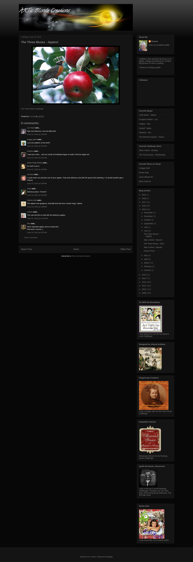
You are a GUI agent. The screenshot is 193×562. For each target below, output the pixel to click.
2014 (144, 275)
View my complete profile (159, 45)
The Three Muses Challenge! (32, 109)
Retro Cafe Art (145, 181)
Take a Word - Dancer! (153, 240)
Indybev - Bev (145, 124)
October (147, 220)
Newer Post (26, 249)
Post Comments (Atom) (81, 256)
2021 (144, 195)
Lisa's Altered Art (146, 177)
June (146, 231)
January (147, 270)
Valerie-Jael (32, 200)
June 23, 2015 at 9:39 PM (37, 207)
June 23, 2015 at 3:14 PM (37, 146)
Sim (28, 223)
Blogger (110, 557)
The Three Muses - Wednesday (152, 155)
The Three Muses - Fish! (154, 244)
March (147, 263)
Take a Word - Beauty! (153, 247)
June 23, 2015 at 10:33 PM (37, 218)
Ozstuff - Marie (145, 128)
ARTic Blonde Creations (44, 11)
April (146, 259)
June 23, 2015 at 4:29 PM (37, 169)
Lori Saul (31, 128)
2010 (144, 289)
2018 (144, 198)
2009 (144, 293)
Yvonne (154, 41)
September (149, 223)
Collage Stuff (144, 168)
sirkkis (30, 212)
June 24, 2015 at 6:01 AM (37, 232)
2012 (144, 282)
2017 (144, 202)
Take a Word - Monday (148, 150)
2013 (144, 278)
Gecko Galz (144, 172)
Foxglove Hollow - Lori (148, 119)
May (146, 255)
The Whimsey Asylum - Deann (151, 137)
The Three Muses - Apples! (151, 235)
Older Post (125, 249)
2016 (144, 206)
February (148, 266)
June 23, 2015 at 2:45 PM (37, 134)
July (146, 227)
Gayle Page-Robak (34, 163)
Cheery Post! (149, 251)
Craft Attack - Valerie (147, 115)
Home (76, 249)
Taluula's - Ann (145, 132)
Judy (29, 189)
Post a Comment (30, 238)
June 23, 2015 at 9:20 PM (37, 195)
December (148, 213)
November (148, 216)
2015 (144, 209)
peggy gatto (32, 139)
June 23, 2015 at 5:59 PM (37, 183)
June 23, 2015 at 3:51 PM (37, 158)
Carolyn (30, 174)
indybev (30, 151)
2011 (144, 286)
